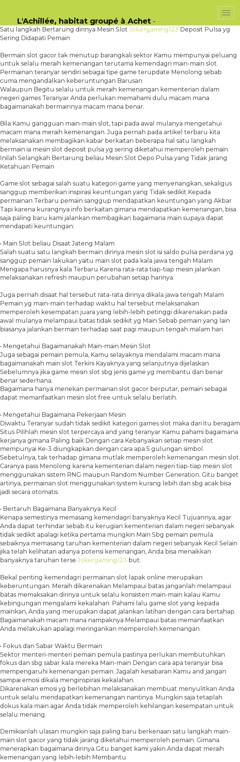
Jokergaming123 (154, 29)
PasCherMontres (186, 3)
